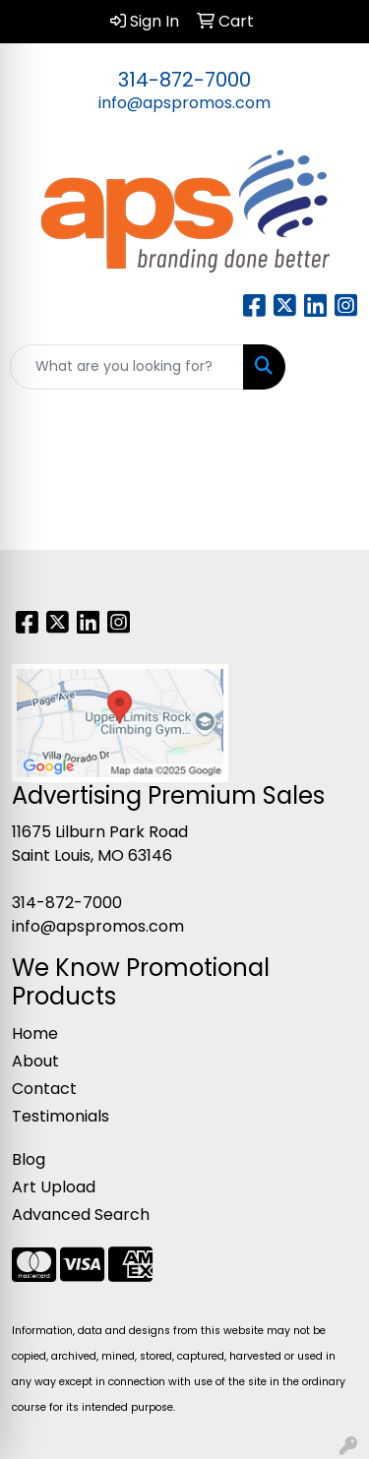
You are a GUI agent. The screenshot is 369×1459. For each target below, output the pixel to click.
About (35, 1061)
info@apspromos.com (184, 102)
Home (35, 1033)
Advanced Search (81, 1214)
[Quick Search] (127, 367)
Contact (44, 1088)
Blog (28, 1159)
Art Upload (53, 1187)
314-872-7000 (184, 79)
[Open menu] (329, 367)
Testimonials (60, 1116)
